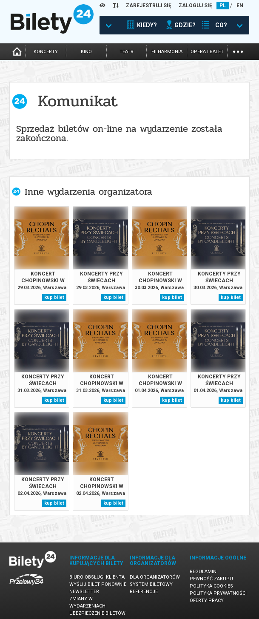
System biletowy (151, 584)
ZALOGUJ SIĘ (195, 6)
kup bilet (54, 297)
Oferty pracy (207, 600)
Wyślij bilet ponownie (97, 584)
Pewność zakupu (211, 579)
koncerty (46, 51)
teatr (127, 51)
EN (239, 6)
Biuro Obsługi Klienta (97, 577)
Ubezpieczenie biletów (97, 613)
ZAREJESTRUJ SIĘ (148, 6)
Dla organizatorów (155, 577)
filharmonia (166, 51)
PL (222, 6)
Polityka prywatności (218, 593)
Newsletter (84, 591)
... (238, 50)
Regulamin (203, 571)
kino (86, 51)
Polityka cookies (211, 586)
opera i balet (207, 51)
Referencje (144, 591)
